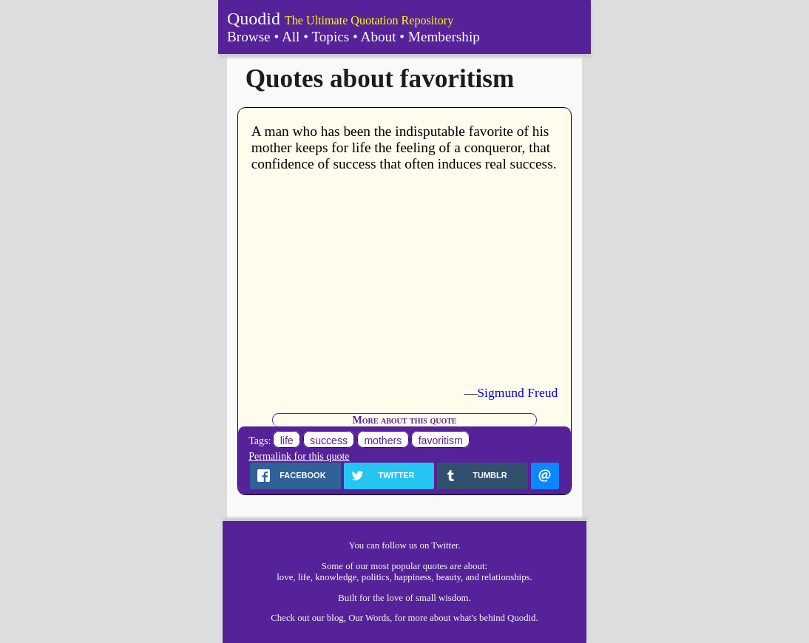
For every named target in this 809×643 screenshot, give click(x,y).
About (378, 36)
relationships (505, 577)
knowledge (335, 577)
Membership (444, 36)
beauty (448, 577)
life (287, 440)
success (329, 440)
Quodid (253, 18)
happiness (412, 577)
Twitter (444, 545)
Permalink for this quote (298, 456)
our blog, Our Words (351, 618)
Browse (249, 36)
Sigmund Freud (517, 392)
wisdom (454, 598)
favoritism (441, 440)
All (291, 36)
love (285, 577)
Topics (330, 36)
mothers (383, 440)
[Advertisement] (404, 278)
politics (376, 577)
